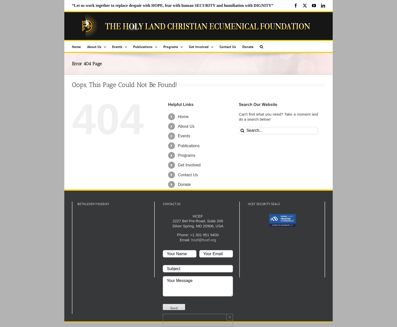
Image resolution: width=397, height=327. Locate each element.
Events (184, 136)
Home (183, 117)
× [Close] (230, 317)
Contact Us (188, 175)
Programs (186, 155)
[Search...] (278, 130)
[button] (261, 46)
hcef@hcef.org (203, 240)
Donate (184, 184)
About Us (186, 126)
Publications (189, 146)
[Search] (242, 130)
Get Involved (189, 165)
